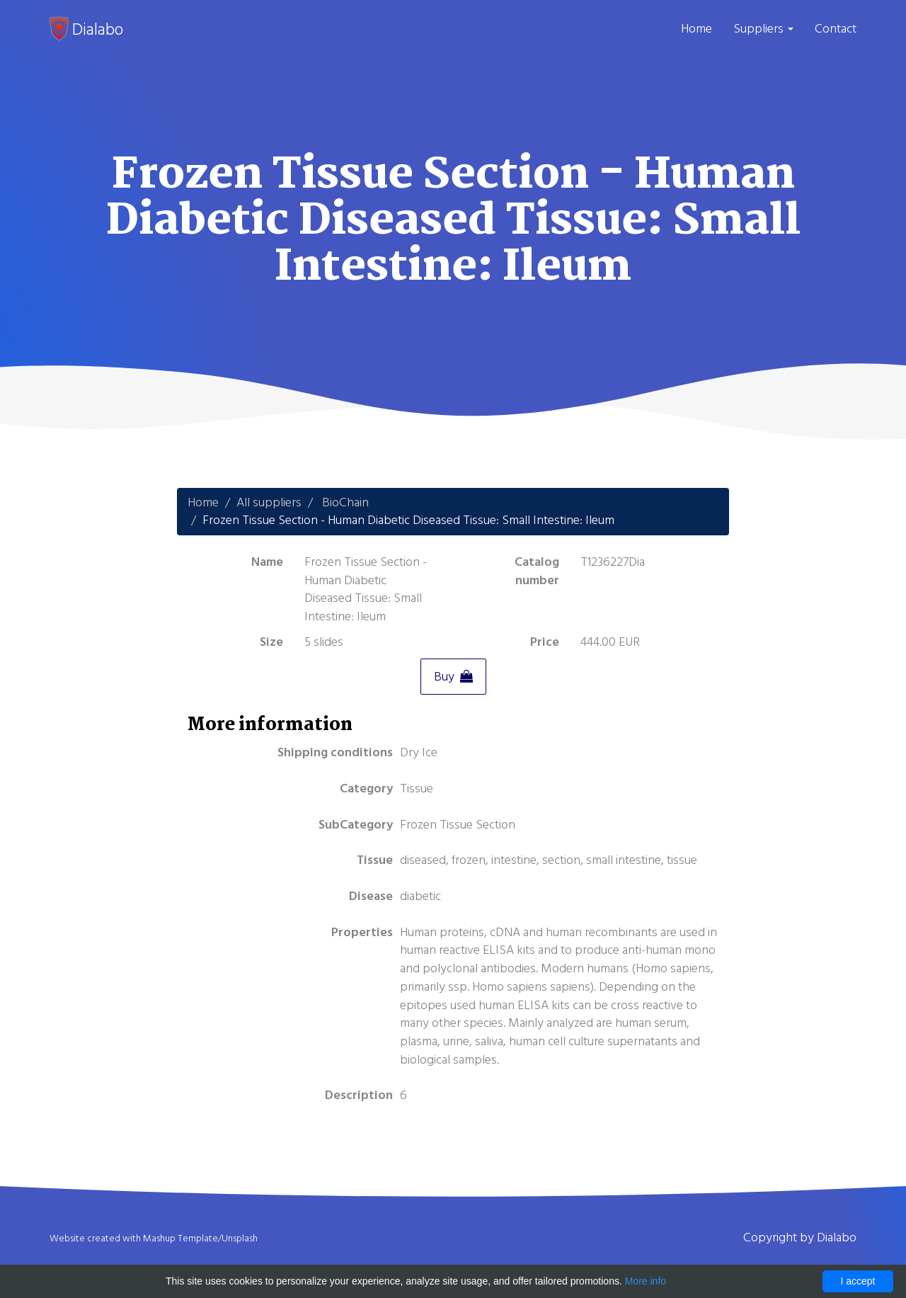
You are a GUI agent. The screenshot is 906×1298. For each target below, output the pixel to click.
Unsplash (240, 1238)
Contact (835, 28)
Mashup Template (180, 1238)
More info (645, 1281)
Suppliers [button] (763, 28)
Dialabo (86, 29)
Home (696, 28)
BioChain (345, 502)
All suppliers (269, 502)
